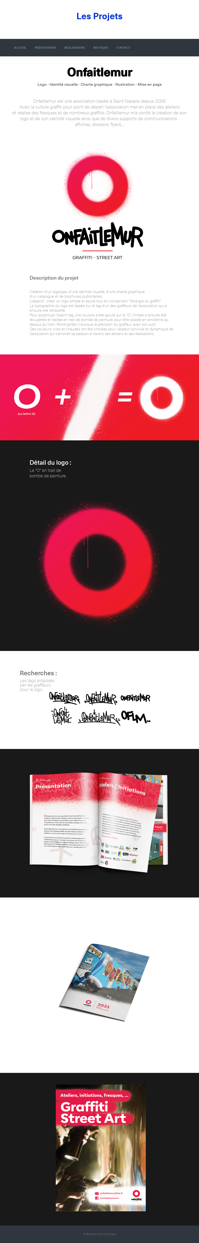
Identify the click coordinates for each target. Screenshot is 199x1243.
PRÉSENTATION (45, 47)
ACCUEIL (20, 47)
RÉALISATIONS (74, 47)
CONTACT (123, 47)
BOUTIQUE (100, 47)
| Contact (110, 1234)
